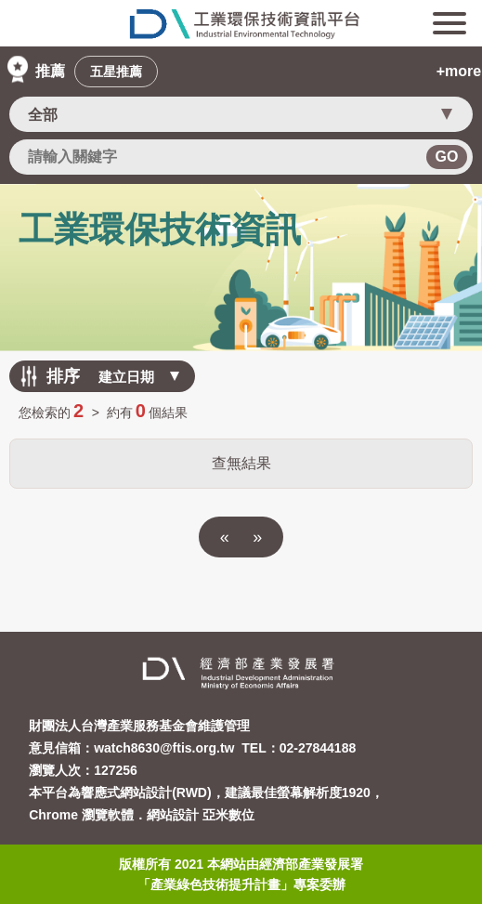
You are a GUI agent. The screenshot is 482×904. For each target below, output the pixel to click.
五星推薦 (116, 71)
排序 (63, 376)
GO (447, 156)
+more (458, 71)
